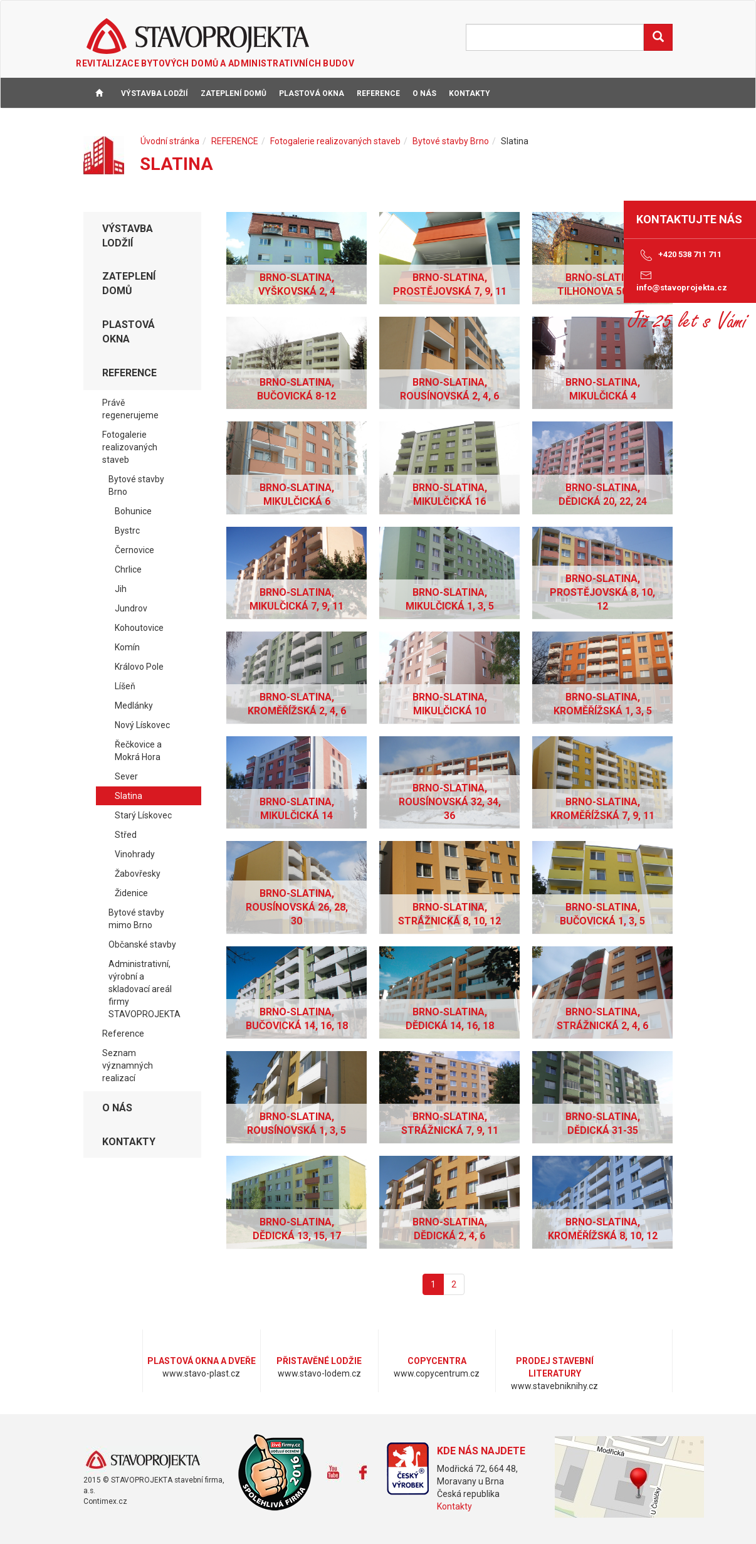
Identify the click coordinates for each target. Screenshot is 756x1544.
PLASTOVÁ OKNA (311, 93)
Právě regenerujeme (130, 409)
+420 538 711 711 (679, 255)
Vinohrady (135, 854)
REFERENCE (378, 93)
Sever (126, 776)
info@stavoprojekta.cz (681, 280)
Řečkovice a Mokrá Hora (138, 750)
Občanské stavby (142, 944)
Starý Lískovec (143, 815)
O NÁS (424, 93)
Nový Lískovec (142, 725)
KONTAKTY (469, 93)
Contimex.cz (105, 1501)
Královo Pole (139, 667)
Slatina (128, 796)
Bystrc (127, 531)
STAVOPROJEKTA (198, 36)
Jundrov (131, 608)
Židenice (131, 893)
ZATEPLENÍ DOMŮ (233, 93)
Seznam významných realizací (127, 1065)
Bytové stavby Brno (450, 141)
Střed (126, 835)
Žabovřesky (137, 874)
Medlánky (134, 706)
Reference (123, 1033)
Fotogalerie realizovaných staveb (335, 141)
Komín (127, 647)
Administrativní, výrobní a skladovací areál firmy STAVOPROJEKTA (144, 989)
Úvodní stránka (169, 141)
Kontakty (454, 1506)
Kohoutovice (139, 628)
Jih (121, 589)
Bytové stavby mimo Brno (136, 918)
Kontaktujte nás (689, 219)
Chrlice (128, 569)
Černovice (134, 550)
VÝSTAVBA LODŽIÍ (154, 93)
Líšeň (125, 686)
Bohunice (133, 511)
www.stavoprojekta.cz (142, 1460)
